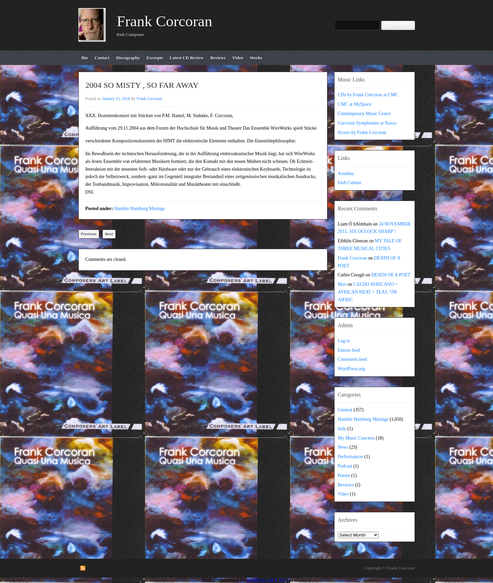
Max (342, 284)
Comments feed (352, 359)
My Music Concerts (356, 438)
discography (128, 57)
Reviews (346, 484)
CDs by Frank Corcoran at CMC (368, 94)
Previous (89, 234)
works (256, 57)
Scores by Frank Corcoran (362, 132)
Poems (344, 475)
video (237, 57)
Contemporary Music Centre (364, 113)
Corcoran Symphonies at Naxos (367, 123)
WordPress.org (351, 368)
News (343, 447)
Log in (344, 340)
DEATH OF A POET (391, 274)
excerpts (154, 57)
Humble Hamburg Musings (139, 208)
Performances (350, 456)
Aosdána (346, 173)
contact (102, 57)
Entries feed (349, 350)
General (345, 409)
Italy (342, 428)
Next (109, 234)
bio (85, 57)
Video (343, 493)
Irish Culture (349, 182)
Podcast (345, 466)
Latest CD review (187, 57)
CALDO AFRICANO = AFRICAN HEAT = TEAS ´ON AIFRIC (368, 292)
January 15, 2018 (116, 98)
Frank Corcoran (164, 21)
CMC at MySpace (355, 104)
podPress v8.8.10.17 (269, 580)
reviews (218, 57)
